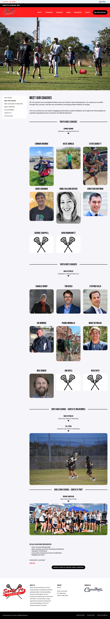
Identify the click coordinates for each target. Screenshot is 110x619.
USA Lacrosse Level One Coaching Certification (48, 549)
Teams (68, 12)
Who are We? (8, 97)
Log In (5, 2)
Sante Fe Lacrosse (9, 5)
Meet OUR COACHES (10, 100)
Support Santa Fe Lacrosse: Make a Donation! (68, 567)
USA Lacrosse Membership (41, 547)
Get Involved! (8, 116)
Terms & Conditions (102, 615)
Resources (78, 12)
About (39, 12)
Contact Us (7, 113)
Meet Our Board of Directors (13, 104)
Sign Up (13, 2)
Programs (49, 12)
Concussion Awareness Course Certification (47, 553)
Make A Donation (9, 107)
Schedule (59, 12)
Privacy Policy (91, 615)
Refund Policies (80, 615)
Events (87, 12)
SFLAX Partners (9, 110)
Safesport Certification (39, 551)
